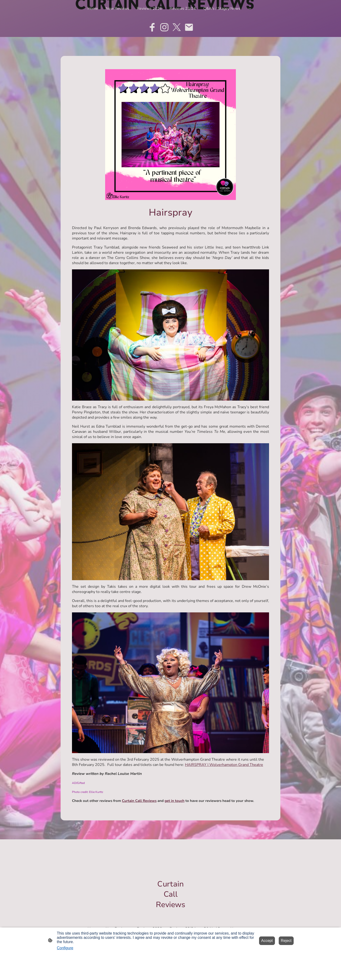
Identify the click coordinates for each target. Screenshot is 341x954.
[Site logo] (170, 914)
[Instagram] (164, 27)
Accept (267, 941)
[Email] (189, 27)
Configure (65, 948)
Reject (286, 941)
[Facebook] (152, 27)
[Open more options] (250, 8)
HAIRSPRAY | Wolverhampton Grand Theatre (224, 764)
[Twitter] (176, 27)
